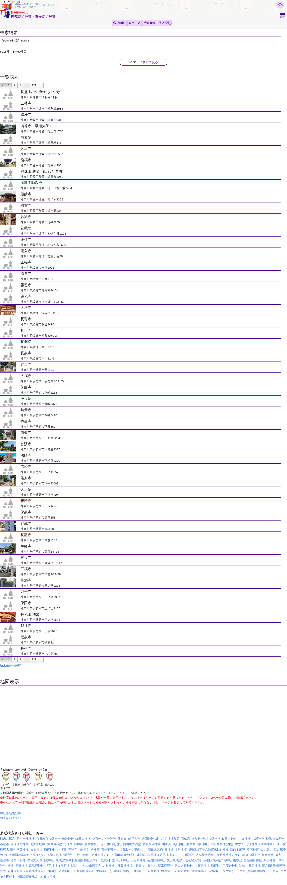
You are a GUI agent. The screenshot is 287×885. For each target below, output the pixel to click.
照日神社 (179, 844)
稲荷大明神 (18, 860)
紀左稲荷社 (47, 876)
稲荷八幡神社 (251, 855)
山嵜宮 (166, 844)
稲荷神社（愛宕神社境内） (63, 865)
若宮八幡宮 (182, 871)
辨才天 (239, 844)
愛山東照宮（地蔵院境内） (185, 860)
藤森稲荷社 (165, 865)
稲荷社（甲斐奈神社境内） (229, 865)
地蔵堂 (52, 871)
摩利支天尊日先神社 (40, 860)
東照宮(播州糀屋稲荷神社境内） (77, 860)
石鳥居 (185, 838)
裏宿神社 (268, 855)
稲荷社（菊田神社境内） (163, 855)
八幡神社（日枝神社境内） (77, 871)
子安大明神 (151, 871)
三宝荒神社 (138, 860)
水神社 (138, 871)
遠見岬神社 (36, 865)
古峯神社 (245, 838)
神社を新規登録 (10, 813)
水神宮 (61, 849)
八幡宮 (95, 849)
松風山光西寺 (275, 838)
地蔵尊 (67, 844)
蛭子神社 (123, 860)
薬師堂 (122, 838)
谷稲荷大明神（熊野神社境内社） (218, 855)
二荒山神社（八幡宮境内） (92, 855)
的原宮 (190, 844)
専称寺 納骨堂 (78, 849)
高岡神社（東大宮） (221, 871)
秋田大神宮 (229, 838)
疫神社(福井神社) (175, 849)
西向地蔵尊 (237, 849)
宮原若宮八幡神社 (48, 838)
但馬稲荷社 (53, 855)
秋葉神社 (23, 849)
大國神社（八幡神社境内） (114, 871)
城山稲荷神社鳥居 (167, 838)
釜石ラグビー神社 (104, 838)
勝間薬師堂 (54, 844)
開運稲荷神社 (20, 844)
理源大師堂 (107, 860)
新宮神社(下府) (95, 844)
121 (34, 85)
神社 (226, 849)
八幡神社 (188, 855)
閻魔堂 (228, 844)
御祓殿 (78, 844)
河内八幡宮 (7, 838)
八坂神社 (258, 838)
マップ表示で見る (143, 62)
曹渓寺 (67, 855)
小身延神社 (201, 865)
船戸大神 (134, 838)
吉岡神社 (148, 838)
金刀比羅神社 (156, 860)
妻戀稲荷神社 (253, 860)
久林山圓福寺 (92, 865)
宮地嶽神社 (198, 871)
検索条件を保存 (10, 665)
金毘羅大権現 (269, 849)
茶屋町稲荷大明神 (123, 855)
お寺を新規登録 (10, 818)
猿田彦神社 (82, 838)
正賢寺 (274, 871)
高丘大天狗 (155, 849)
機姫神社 (68, 838)
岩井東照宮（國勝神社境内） (27, 871)
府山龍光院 (113, 844)
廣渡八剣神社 (151, 844)
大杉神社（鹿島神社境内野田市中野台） (129, 865)
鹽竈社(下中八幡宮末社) (205, 849)
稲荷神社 (50, 849)
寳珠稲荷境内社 (257, 871)
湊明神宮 (253, 849)
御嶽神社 (217, 844)
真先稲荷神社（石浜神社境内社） (123, 849)
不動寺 (4, 844)
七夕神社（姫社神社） (260, 844)
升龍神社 (254, 865)
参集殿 (196, 838)
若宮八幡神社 (25, 838)
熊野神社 (203, 844)
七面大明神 (37, 844)
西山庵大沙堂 (132, 844)
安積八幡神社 (211, 838)
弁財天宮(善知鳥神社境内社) (223, 860)
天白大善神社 (184, 865)
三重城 (241, 871)
